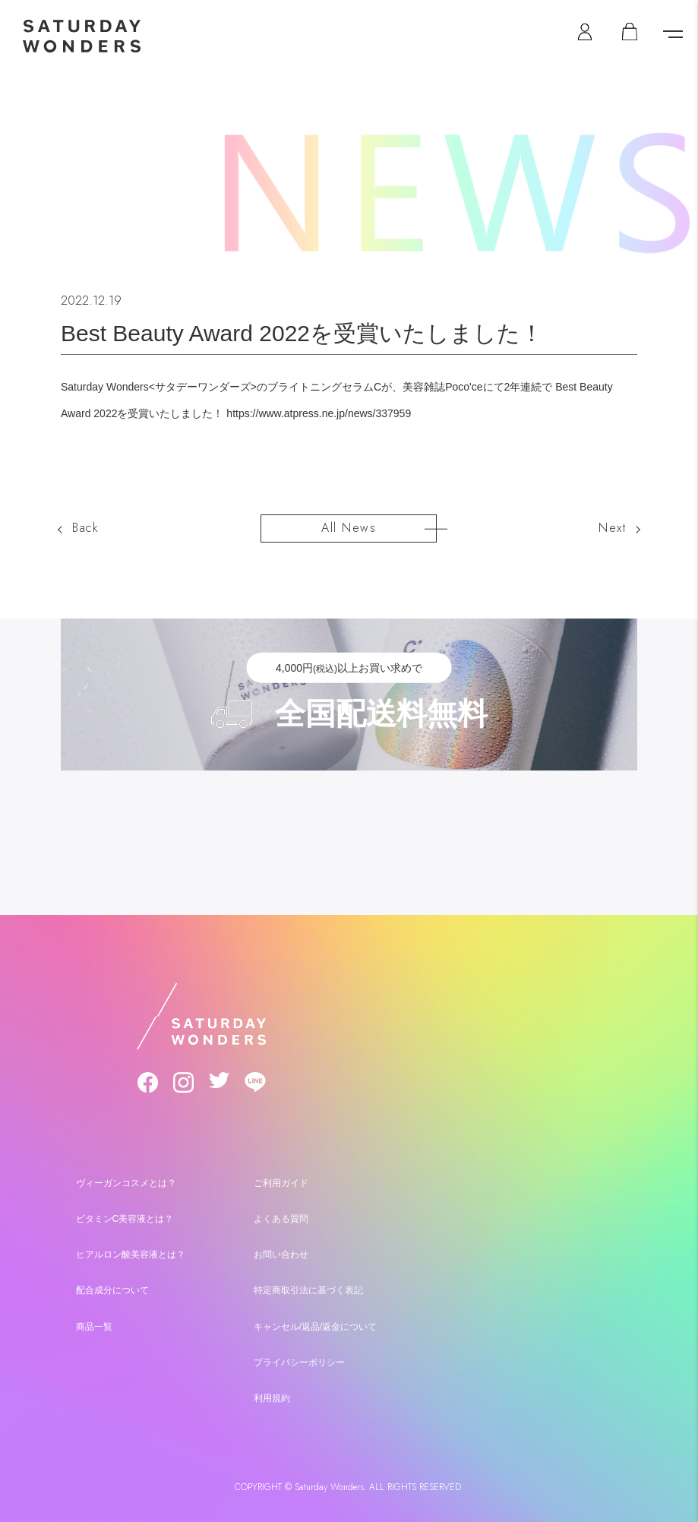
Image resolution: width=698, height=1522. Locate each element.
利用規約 (272, 1394)
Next (612, 527)
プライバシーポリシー (299, 1358)
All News (348, 527)
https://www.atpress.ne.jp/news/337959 (318, 413)
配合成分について (112, 1287)
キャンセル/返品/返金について (315, 1323)
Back (85, 527)
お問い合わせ (281, 1251)
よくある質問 (281, 1215)
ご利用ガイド (281, 1180)
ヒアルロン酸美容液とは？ (130, 1251)
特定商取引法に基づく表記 (308, 1287)
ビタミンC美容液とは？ (125, 1215)
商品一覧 (94, 1323)
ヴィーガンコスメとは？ (126, 1180)
